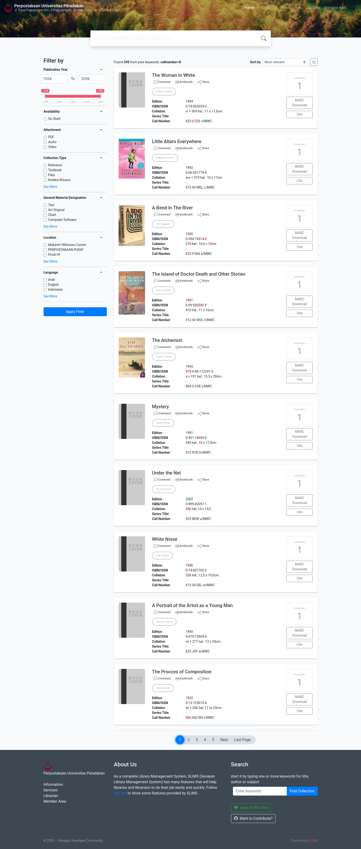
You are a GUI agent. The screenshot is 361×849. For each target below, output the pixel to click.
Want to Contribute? (253, 818)
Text (51, 205)
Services (51, 790)
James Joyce (164, 621)
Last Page (242, 740)
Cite (300, 114)
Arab (51, 280)
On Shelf (54, 119)
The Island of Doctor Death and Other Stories (199, 274)
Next (224, 740)
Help (298, 7)
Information (267, 7)
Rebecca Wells (165, 157)
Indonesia (55, 289)
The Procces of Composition (182, 672)
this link (120, 793)
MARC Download (299, 102)
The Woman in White (173, 75)
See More (50, 187)
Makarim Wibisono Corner (67, 245)
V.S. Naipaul (163, 224)
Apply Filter (75, 311)
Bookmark (186, 82)
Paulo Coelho (164, 356)
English (53, 284)
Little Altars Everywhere (176, 141)
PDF (51, 137)
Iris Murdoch (163, 489)
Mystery (160, 406)
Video (52, 147)
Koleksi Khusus (59, 180)
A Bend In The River (172, 208)
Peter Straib (163, 423)
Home (249, 7)
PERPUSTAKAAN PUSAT (66, 250)
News (285, 7)
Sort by (255, 62)
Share (203, 82)
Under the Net (166, 473)
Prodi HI (54, 254)
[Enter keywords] (260, 791)
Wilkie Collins (164, 91)
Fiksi (51, 175)
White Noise (164, 539)
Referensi (55, 165)
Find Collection (302, 791)
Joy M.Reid (163, 688)
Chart (52, 215)
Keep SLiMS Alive (251, 807)
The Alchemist (167, 340)
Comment (162, 82)
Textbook (55, 170)
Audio (52, 142)
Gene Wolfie (163, 290)
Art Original (56, 210)
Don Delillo (162, 555)
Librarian (313, 7)
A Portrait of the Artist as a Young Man (192, 605)
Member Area (335, 7)
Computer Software (62, 220)
